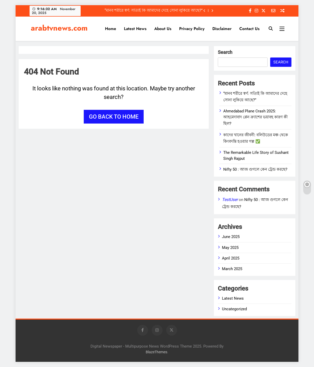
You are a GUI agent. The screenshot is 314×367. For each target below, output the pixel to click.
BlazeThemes (156, 352)
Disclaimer (222, 29)
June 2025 (231, 236)
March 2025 (232, 269)
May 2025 (230, 247)
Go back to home (113, 116)
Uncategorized (234, 309)
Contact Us (249, 29)
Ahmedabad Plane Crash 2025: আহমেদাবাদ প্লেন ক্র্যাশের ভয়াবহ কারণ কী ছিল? (255, 117)
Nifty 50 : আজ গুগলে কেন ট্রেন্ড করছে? (255, 169)
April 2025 (230, 258)
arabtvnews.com (59, 28)
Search (225, 52)
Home (110, 29)
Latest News (135, 29)
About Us (162, 29)
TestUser (230, 199)
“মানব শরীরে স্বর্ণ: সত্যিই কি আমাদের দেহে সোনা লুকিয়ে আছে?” (153, 11)
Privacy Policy (192, 29)
